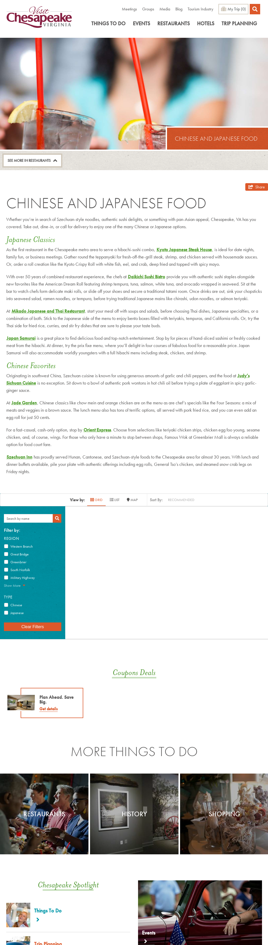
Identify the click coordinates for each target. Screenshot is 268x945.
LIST (115, 499)
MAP (132, 499)
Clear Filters (32, 627)
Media (164, 9)
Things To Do (108, 23)
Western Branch (21, 546)
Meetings (129, 9)
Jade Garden (24, 403)
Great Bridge (19, 554)
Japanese (17, 613)
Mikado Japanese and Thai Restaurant (48, 311)
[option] (44, 814)
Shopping (224, 814)
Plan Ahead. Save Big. (56, 699)
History (134, 814)
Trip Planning (239, 23)
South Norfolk (20, 570)
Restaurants (173, 23)
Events (141, 23)
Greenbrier (18, 562)
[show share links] (256, 187)
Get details (48, 709)
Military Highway (22, 578)
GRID (96, 499)
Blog (178, 9)
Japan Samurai (21, 338)
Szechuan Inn (19, 457)
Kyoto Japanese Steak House (184, 249)
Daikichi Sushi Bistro (146, 277)
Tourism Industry (200, 9)
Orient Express (97, 430)
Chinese (16, 605)
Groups (148, 9)
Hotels (205, 23)
